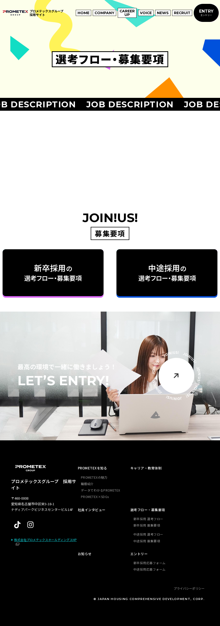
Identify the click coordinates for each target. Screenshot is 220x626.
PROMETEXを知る (92, 468)
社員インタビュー (92, 509)
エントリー (139, 553)
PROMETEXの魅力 (94, 477)
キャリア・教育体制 (146, 468)
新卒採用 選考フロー (148, 519)
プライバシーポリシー (189, 588)
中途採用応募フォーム (149, 569)
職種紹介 (87, 484)
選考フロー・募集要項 (147, 509)
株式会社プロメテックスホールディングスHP (45, 539)
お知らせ (85, 553)
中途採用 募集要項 (146, 541)
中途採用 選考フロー (148, 534)
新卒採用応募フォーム (149, 563)
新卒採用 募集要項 (146, 525)
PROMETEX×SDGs (95, 496)
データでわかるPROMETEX (100, 490)
